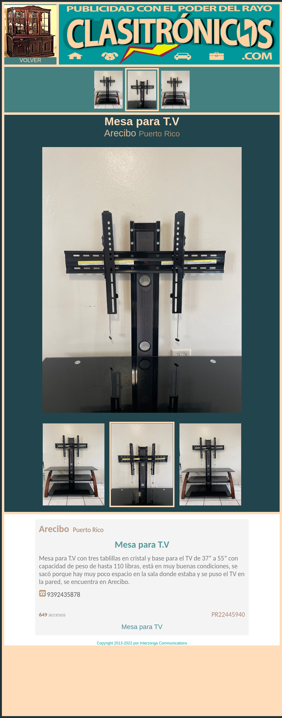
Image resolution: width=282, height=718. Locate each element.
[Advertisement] (142, 681)
